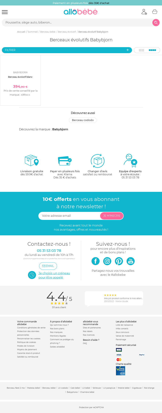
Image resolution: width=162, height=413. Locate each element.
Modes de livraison (26, 346)
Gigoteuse (137, 388)
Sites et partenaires (92, 328)
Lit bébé (86, 388)
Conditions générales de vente (31, 328)
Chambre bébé (87, 392)
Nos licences (89, 335)
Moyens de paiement (27, 349)
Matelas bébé (33, 388)
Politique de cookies (26, 342)
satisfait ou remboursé (97, 164)
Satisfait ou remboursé (27, 357)
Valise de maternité (125, 336)
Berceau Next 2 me (16, 388)
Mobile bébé (123, 388)
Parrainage (121, 339)
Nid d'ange (149, 388)
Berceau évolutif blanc (20, 77)
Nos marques (56, 332)
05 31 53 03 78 (130, 177)
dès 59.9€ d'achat (31, 166)
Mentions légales (58, 336)
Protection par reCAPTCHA (91, 407)
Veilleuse (97, 388)
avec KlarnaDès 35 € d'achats (65, 166)
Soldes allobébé (57, 347)
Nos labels (87, 331)
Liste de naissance (124, 325)
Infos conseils (122, 328)
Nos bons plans (57, 328)
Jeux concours (122, 332)
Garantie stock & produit (28, 353)
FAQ (85, 343)
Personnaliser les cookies (28, 338)
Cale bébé (75, 388)
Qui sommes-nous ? (59, 325)
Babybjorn (60, 129)
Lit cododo (63, 388)
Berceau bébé (49, 388)
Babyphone (72, 392)
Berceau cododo (83, 120)
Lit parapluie (109, 388)
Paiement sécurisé (126, 345)
